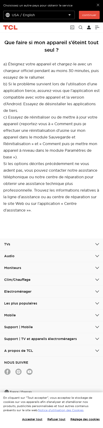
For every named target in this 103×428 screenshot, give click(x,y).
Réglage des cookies (85, 419)
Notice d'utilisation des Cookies (60, 410)
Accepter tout (32, 419)
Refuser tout (56, 419)
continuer (89, 15)
